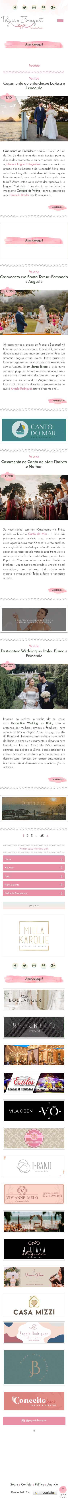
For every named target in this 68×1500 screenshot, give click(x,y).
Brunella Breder (19, 195)
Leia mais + (58, 207)
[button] (34, 1421)
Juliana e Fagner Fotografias (23, 164)
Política (39, 1484)
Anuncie (52, 1484)
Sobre (14, 1484)
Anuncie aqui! (34, 44)
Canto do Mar (37, 534)
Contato (26, 1484)
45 (42, 836)
